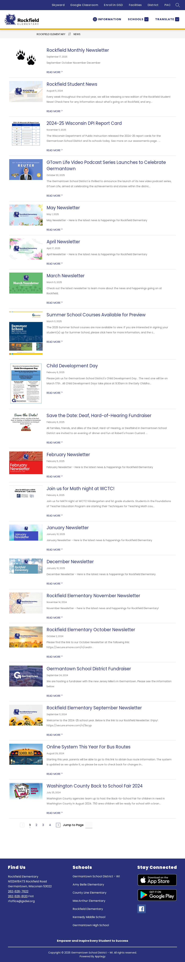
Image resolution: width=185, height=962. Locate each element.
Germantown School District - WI (96, 876)
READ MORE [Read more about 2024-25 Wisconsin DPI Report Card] (55, 150)
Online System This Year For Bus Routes (88, 747)
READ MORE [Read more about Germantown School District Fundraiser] (55, 696)
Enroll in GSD (113, 5)
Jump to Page (73, 825)
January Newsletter (68, 528)
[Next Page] (58, 825)
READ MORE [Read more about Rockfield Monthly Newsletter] (55, 72)
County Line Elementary (89, 893)
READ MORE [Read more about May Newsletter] (55, 230)
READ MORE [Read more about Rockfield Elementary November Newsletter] (55, 617)
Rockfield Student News (72, 84)
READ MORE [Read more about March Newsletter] (55, 303)
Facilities (135, 5)
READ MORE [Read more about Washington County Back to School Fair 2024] (55, 813)
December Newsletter (70, 562)
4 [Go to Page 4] (50, 825)
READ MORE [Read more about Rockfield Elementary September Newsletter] (55, 735)
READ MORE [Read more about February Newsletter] (55, 476)
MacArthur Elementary (89, 901)
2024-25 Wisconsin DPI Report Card (84, 123)
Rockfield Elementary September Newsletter (94, 708)
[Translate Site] (166, 19)
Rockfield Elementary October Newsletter (91, 630)
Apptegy (100, 956)
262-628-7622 (18, 891)
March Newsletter (66, 276)
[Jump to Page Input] (88, 825)
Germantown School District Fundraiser (89, 669)
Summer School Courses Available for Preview (96, 315)
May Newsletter (63, 208)
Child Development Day (72, 366)
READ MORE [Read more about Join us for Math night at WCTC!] (55, 515)
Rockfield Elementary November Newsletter (93, 596)
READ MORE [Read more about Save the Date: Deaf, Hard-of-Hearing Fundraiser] (55, 442)
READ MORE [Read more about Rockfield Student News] (55, 111)
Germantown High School (91, 925)
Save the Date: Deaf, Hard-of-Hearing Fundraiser (99, 416)
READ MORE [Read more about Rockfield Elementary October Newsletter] (55, 657)
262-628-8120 (18, 896)
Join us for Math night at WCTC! (81, 489)
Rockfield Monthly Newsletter (78, 50)
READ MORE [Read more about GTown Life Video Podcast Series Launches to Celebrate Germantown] (55, 196)
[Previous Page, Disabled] (22, 825)
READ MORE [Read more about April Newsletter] (55, 264)
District (153, 5)
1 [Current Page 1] (30, 825)
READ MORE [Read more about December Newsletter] (55, 583)
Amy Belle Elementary (88, 884)
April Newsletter (63, 242)
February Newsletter (68, 455)
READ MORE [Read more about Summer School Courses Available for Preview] (55, 342)
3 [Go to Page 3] (43, 825)
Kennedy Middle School (89, 917)
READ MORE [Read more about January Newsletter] (55, 549)
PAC (167, 5)
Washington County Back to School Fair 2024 (95, 786)
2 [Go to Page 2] (36, 825)
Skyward (58, 5)
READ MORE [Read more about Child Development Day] (55, 393)
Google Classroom (84, 5)
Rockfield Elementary (51, 34)
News (77, 34)
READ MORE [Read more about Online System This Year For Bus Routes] (55, 774)
